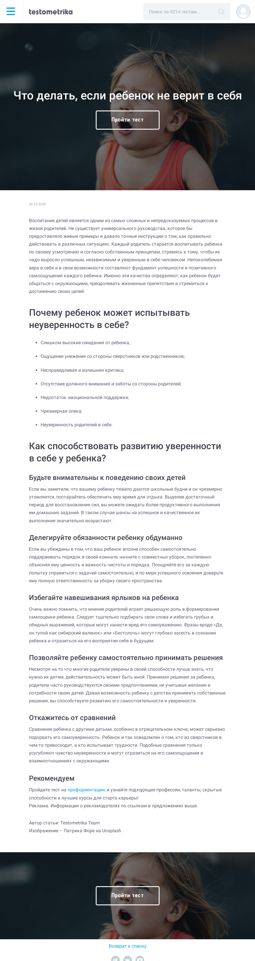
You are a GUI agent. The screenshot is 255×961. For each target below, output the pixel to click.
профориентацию (87, 790)
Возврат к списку (128, 946)
